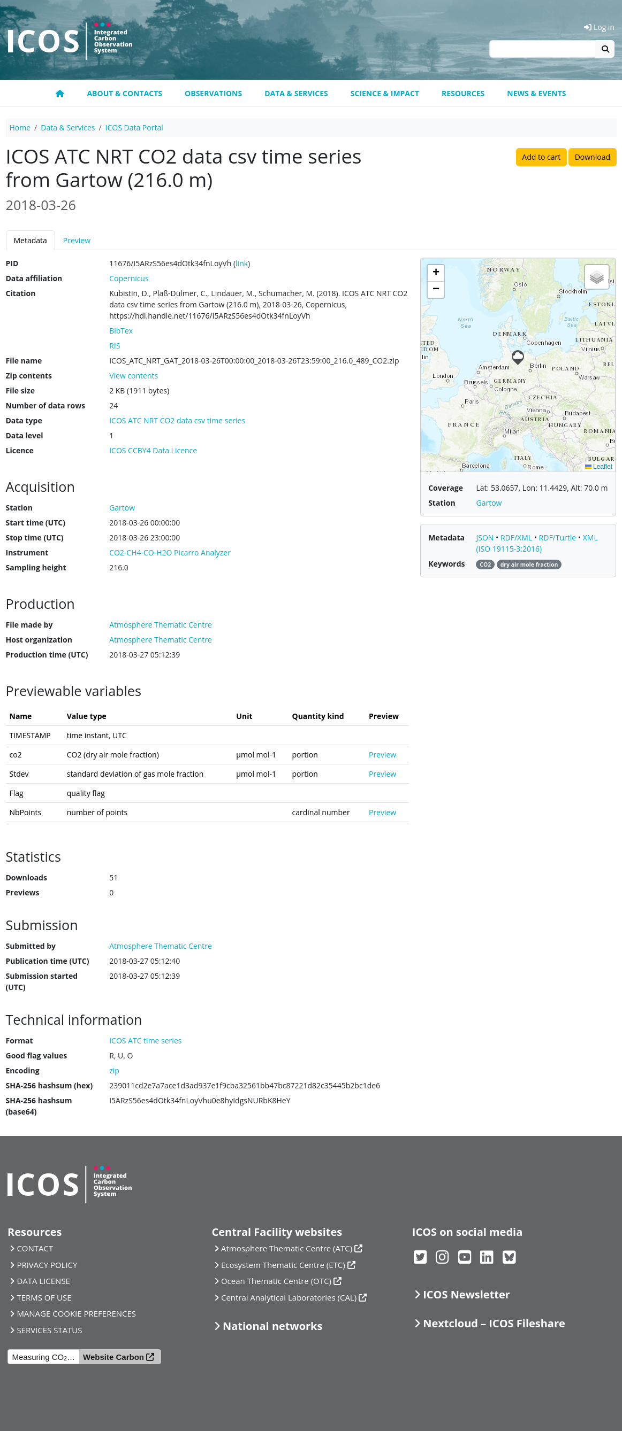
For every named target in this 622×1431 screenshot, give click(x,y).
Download (592, 157)
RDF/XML (517, 537)
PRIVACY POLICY (47, 1264)
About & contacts (124, 93)
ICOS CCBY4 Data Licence (153, 450)
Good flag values (36, 1055)
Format (19, 1040)
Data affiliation (34, 278)
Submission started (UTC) (42, 981)
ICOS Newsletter (466, 1294)
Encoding (23, 1070)
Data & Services (296, 93)
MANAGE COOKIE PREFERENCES (76, 1313)
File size (20, 390)
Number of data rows (46, 405)
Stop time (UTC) (35, 537)
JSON (486, 537)
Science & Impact (385, 93)
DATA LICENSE (43, 1280)
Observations (213, 93)
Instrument (27, 552)
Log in (599, 27)
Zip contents (29, 375)
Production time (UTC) (47, 654)
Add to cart (541, 157)
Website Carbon (113, 1357)
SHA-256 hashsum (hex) (49, 1085)
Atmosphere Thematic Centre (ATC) (286, 1248)
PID (12, 263)
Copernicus (128, 278)
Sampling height (36, 567)
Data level (24, 435)
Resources (463, 93)
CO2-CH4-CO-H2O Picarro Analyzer (170, 552)
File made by (29, 625)
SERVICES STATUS (49, 1330)
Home (20, 127)
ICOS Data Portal (134, 127)
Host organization (39, 640)
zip (114, 1070)
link (242, 263)
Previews (23, 892)
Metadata (30, 240)
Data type (24, 420)
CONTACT (35, 1248)
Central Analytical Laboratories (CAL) (288, 1297)
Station (19, 507)
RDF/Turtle (558, 537)
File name (24, 360)
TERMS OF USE (44, 1297)
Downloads (26, 877)
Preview (76, 240)
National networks (272, 1326)
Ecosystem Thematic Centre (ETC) (283, 1264)
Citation (21, 293)
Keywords (446, 564)
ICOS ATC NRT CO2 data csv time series (177, 420)
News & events (536, 93)
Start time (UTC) (35, 522)
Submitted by (31, 946)
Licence (20, 450)
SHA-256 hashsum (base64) (39, 1106)
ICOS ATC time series (145, 1040)
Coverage (445, 488)
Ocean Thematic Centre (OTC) (276, 1280)
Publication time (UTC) (47, 961)
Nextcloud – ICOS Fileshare (494, 1323)
